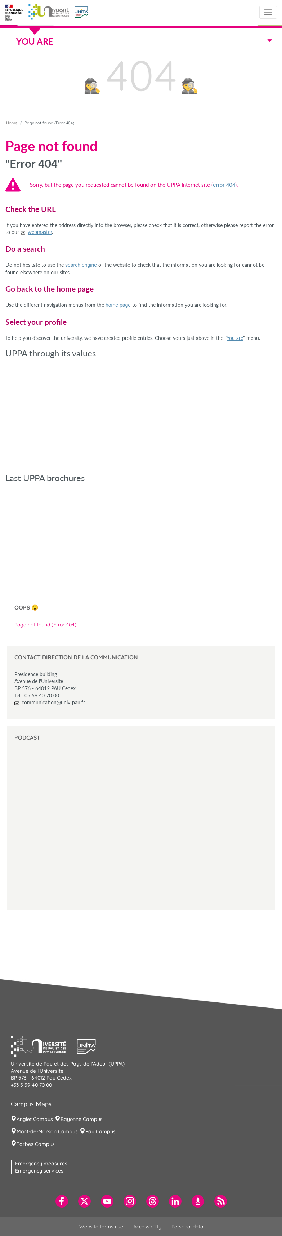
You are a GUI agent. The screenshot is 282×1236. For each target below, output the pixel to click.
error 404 (224, 185)
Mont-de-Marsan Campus (47, 1131)
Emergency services (39, 1171)
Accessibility (147, 1226)
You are (235, 338)
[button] (81, 11)
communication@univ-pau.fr (53, 702)
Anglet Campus (35, 1119)
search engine (81, 265)
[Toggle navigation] (268, 12)
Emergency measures (41, 1163)
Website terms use (101, 1226)
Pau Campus (100, 1131)
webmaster (40, 232)
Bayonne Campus (82, 1119)
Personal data (187, 1226)
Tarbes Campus (36, 1144)
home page (118, 305)
